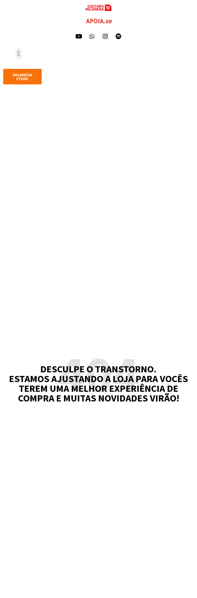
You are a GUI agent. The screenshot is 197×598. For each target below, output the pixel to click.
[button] (19, 53)
